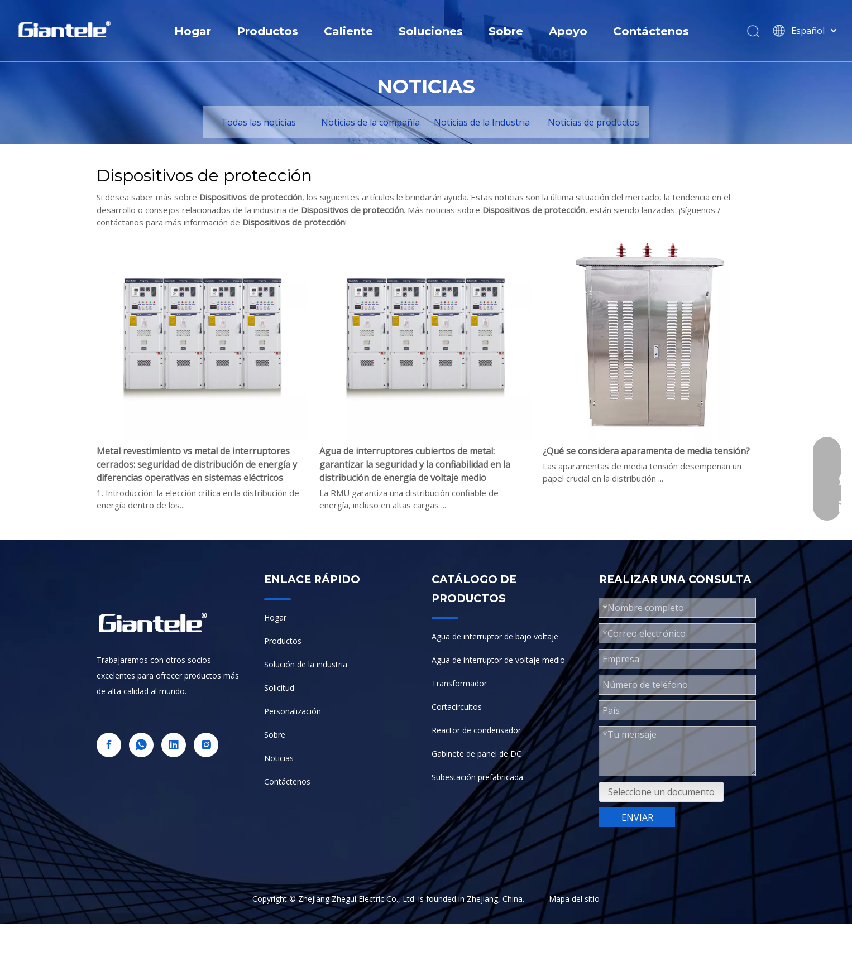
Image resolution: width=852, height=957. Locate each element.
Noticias (279, 758)
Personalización (292, 711)
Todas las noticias (258, 122)
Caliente (348, 31)
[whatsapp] (141, 745)
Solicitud (279, 687)
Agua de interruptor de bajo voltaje (495, 636)
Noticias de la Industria (482, 122)
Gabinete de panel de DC (476, 753)
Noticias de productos (593, 122)
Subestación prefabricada (477, 777)
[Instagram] (206, 745)
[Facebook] (109, 745)
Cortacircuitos (457, 706)
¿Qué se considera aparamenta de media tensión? (646, 451)
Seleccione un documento (661, 792)
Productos (267, 31)
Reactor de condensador (476, 730)
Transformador (459, 683)
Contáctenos (651, 31)
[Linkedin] (173, 745)
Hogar (192, 31)
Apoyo (568, 31)
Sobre (506, 31)
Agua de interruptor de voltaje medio (498, 660)
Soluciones (431, 31)
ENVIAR (637, 817)
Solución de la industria (305, 664)
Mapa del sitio (574, 898)
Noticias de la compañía (370, 122)
